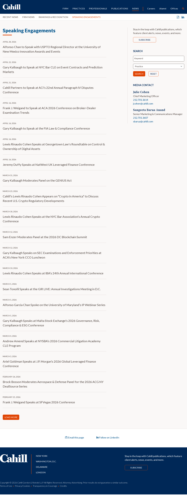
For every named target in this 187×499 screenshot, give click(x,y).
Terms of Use (6, 486)
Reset (153, 73)
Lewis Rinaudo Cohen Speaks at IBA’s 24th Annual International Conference (53, 273)
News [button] (135, 8)
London (41, 472)
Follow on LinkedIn (107, 437)
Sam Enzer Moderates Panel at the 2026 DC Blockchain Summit (45, 237)
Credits (63, 486)
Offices (174, 8)
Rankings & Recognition (53, 17)
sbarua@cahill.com (143, 121)
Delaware (41, 467)
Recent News (10, 17)
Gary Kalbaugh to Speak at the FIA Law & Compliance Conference (46, 128)
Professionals (98, 8)
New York (41, 456)
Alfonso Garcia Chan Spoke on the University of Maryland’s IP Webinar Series (54, 305)
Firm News (28, 17)
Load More (11, 417)
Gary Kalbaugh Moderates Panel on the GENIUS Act (37, 180)
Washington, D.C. (46, 461)
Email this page (74, 437)
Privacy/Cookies (22, 486)
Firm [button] (65, 8)
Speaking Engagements (86, 17)
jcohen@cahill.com (143, 103)
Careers (151, 8)
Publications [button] (119, 8)
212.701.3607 (140, 117)
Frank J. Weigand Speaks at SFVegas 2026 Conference (39, 402)
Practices (78, 8)
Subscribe (144, 39)
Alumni (162, 8)
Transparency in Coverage (45, 486)
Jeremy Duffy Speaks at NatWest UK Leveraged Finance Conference (49, 164)
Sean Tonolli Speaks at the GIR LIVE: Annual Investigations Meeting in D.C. (52, 289)
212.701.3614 (140, 99)
